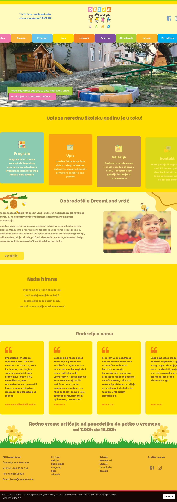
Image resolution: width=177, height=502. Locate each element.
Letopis (147, 38)
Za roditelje (105, 467)
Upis (63, 38)
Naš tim (55, 461)
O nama (21, 38)
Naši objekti (57, 464)
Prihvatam (168, 496)
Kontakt (167, 163)
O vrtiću (55, 457)
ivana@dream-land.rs (22, 479)
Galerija (105, 38)
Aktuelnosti (126, 38)
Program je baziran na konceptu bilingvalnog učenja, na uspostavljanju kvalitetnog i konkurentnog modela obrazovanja (22, 173)
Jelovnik (84, 38)
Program (42, 38)
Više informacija (12, 498)
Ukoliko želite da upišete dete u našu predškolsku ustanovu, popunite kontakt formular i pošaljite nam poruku (70, 174)
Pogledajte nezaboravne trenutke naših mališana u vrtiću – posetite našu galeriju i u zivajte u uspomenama (119, 175)
